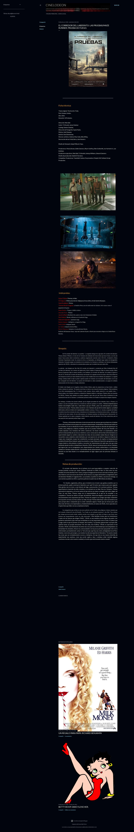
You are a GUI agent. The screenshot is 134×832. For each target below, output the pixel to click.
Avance (41, 29)
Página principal (51, 13)
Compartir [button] (42, 22)
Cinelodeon (56, 5)
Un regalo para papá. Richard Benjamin (80, 733)
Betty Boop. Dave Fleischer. (73, 807)
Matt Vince (84, 824)
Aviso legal (61, 13)
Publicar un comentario (70, 810)
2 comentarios (68, 736)
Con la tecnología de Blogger (79, 821)
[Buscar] (116, 5)
